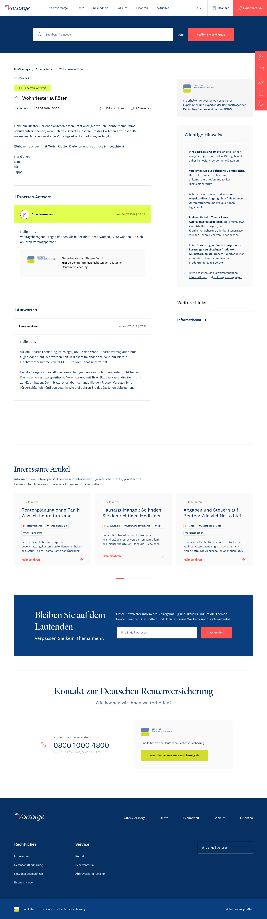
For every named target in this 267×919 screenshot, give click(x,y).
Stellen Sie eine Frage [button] (211, 34)
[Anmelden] (216, 632)
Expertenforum (85, 865)
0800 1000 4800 (81, 745)
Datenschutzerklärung (28, 865)
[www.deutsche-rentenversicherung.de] (174, 755)
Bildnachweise (23, 882)
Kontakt (80, 856)
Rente (164, 818)
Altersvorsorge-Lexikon (90, 873)
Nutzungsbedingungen (227, 277)
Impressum (21, 856)
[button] (261, 57)
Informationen (198, 277)
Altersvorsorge (134, 818)
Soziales (220, 818)
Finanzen (246, 818)
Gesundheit (191, 818)
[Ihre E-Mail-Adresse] (156, 632)
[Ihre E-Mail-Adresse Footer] (225, 848)
